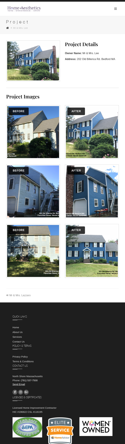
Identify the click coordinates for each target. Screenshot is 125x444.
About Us (18, 332)
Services (17, 336)
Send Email (19, 384)
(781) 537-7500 (29, 380)
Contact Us (19, 341)
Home (16, 327)
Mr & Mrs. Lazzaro (18, 295)
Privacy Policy (20, 356)
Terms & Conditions (23, 361)
